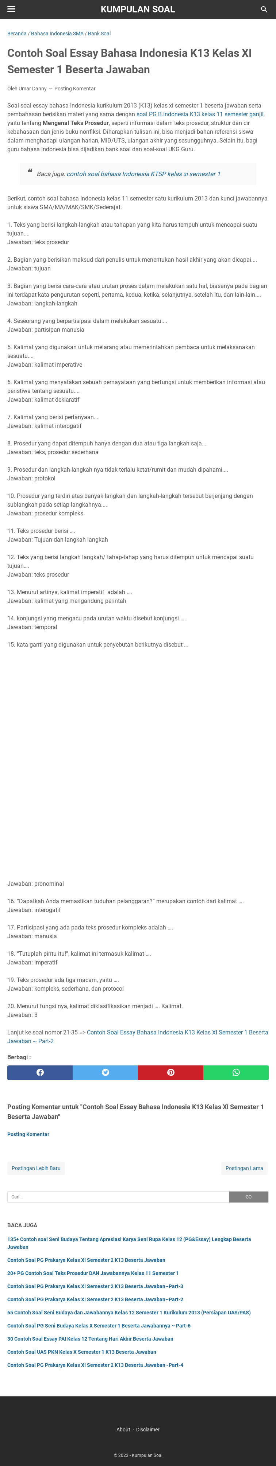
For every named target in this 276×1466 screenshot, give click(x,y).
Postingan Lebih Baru (36, 1168)
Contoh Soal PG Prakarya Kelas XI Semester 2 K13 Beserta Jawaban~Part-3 (95, 1286)
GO (249, 1197)
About (123, 1429)
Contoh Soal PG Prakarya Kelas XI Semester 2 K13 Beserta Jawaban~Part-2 (95, 1299)
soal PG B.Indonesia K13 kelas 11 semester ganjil (200, 114)
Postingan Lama (244, 1168)
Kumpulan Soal (138, 9)
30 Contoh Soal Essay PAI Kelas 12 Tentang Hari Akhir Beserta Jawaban (90, 1339)
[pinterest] (170, 1072)
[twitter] (105, 1072)
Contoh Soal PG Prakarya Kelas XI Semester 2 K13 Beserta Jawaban (86, 1260)
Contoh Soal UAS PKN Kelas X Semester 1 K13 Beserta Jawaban (81, 1352)
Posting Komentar (75, 88)
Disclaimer (148, 1429)
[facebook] (40, 1072)
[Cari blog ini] (264, 9)
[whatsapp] (236, 1072)
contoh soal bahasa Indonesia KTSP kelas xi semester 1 (143, 174)
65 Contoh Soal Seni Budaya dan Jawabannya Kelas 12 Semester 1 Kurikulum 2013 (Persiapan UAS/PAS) (129, 1312)
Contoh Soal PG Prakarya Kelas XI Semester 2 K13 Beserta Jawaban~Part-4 (95, 1365)
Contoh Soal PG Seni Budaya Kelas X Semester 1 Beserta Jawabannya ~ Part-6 (99, 1326)
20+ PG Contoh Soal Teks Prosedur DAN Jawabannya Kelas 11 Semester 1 (93, 1273)
